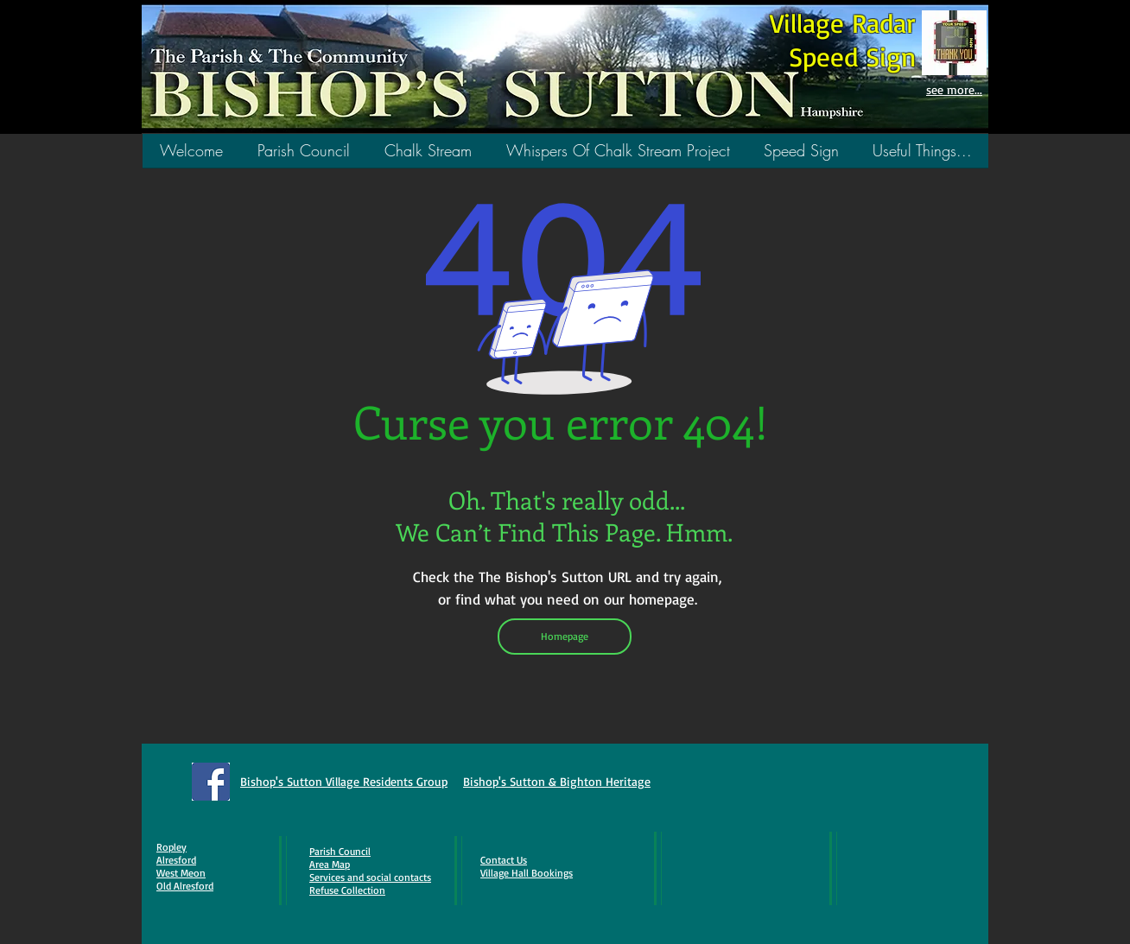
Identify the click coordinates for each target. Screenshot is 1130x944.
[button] (428, 156)
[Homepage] (565, 636)
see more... (954, 89)
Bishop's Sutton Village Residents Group (344, 781)
